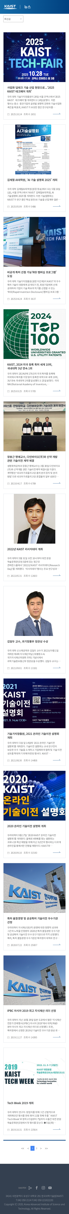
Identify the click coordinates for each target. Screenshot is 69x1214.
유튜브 (50, 1187)
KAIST (10, 7)
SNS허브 (22, 1187)
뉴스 (27, 6)
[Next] (41, 1148)
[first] (23, 1148)
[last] (46, 1148)
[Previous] (28, 1148)
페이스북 (36, 1187)
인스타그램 (43, 1187)
